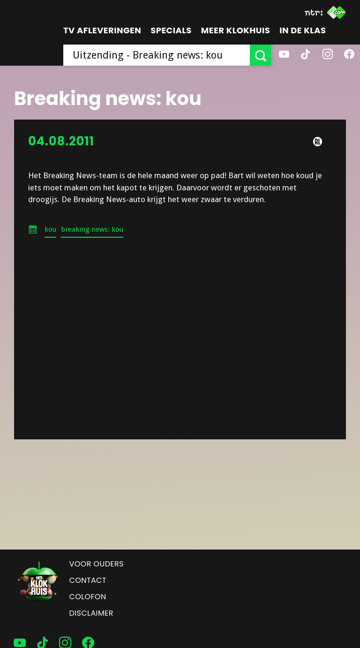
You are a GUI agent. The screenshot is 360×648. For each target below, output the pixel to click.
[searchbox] (156, 55)
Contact (87, 580)
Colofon (87, 596)
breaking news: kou (92, 229)
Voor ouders (96, 563)
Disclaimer (91, 613)
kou (50, 229)
